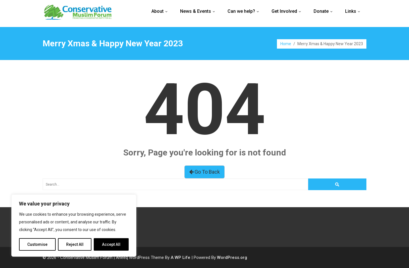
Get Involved (288, 11)
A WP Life (180, 257)
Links (354, 11)
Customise (37, 244)
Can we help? (245, 11)
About (160, 11)
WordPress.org (232, 257)
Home (285, 43)
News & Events (199, 11)
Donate (324, 11)
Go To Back (204, 172)
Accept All (111, 244)
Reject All (75, 244)
